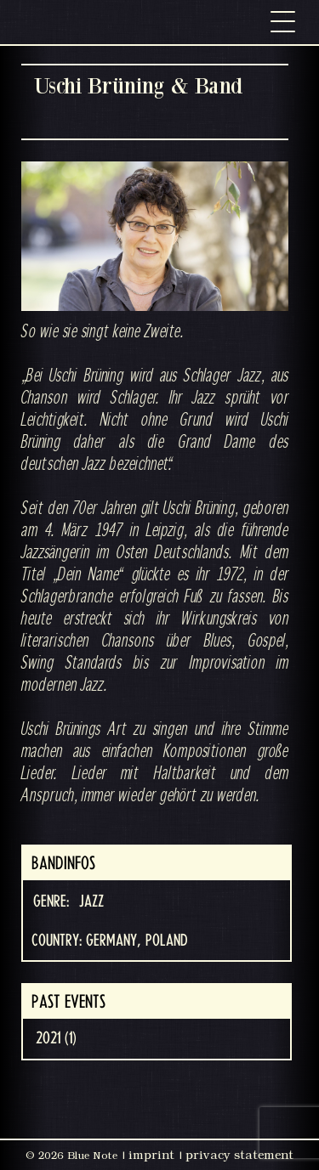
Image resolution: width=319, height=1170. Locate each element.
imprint (151, 1155)
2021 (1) (56, 1038)
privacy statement (239, 1155)
